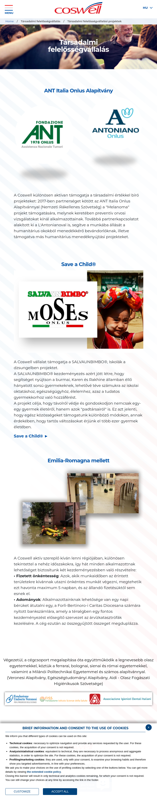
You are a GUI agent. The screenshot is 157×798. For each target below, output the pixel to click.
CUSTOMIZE (22, 791)
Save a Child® (29, 436)
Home (9, 21)
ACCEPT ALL (60, 791)
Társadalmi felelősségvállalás (40, 21)
